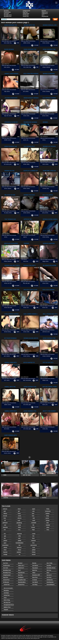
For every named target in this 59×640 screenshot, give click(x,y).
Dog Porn (25, 12)
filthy (24, 283)
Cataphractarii (26, 10)
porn (24, 91)
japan (34, 508)
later (48, 188)
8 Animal (33, 579)
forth (10, 283)
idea (47, 428)
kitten (20, 527)
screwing (48, 91)
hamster (6, 552)
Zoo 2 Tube (48, 563)
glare (10, 164)
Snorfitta (48, 565)
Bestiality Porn (7, 16)
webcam (6, 508)
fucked (7, 428)
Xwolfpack (19, 577)
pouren (24, 140)
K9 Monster (26, 15)
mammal (34, 540)
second (6, 515)
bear (11, 307)
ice (20, 554)
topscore (20, 533)
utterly (28, 164)
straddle (5, 140)
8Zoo (47, 572)
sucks (20, 515)
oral (6, 525)
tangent (44, 380)
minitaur (5, 261)
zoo (6, 529)
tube (48, 522)
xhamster (6, 527)
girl (20, 511)
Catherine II (45, 13)
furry (49, 529)
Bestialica (5, 590)
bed (5, 428)
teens (20, 525)
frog (10, 42)
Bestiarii (44, 10)
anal (20, 538)
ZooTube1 (5, 592)
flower (20, 549)
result (48, 331)
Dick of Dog (6, 600)
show (6, 549)
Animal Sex (26, 16)
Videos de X (45, 12)
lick (34, 536)
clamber (28, 188)
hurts (5, 42)
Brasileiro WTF (35, 575)
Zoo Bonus (34, 565)
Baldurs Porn (6, 607)
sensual (47, 42)
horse (47, 283)
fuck (46, 307)
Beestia (33, 563)
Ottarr (32, 572)
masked (48, 525)
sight (24, 380)
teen (34, 513)
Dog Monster (45, 16)
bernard (5, 331)
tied (7, 115)
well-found (44, 331)
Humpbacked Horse (8, 604)
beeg (48, 515)
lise (20, 545)
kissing (9, 331)
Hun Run (19, 575)
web (34, 518)
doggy (43, 261)
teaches (28, 212)
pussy (43, 212)
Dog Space (34, 567)
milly (20, 536)
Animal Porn (26, 13)
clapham (9, 188)
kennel (34, 554)
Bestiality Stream (50, 567)
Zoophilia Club (21, 579)
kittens (6, 513)
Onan (4, 597)
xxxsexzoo (48, 511)
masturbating (28, 380)
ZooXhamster (49, 582)
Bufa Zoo (33, 570)
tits (34, 525)
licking (48, 520)
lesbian (49, 513)
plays (48, 527)
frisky (48, 508)
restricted (48, 67)
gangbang (20, 522)
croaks (8, 42)
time (6, 518)
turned (47, 115)
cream (34, 533)
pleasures (10, 261)
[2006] (20, 540)
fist (4, 212)
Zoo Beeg (33, 584)
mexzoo (5, 453)
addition (25, 42)
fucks (20, 513)
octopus (44, 67)
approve (25, 237)
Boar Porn (34, 577)
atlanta (6, 547)
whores (20, 518)
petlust (6, 540)
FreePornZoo (7, 12)
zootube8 (34, 522)
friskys (34, 552)
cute (34, 511)
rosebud (8, 356)
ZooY (43, 15)
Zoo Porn (6, 10)
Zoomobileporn (49, 584)
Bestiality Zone (8, 15)
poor (5, 356)
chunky (43, 428)
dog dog (29, 5)
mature (8, 380)
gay (6, 536)
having (47, 237)
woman (28, 42)
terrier (24, 261)
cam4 (34, 520)
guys (6, 542)
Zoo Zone (6, 13)
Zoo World (34, 582)
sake (26, 283)
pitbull (34, 549)
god (28, 283)
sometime (44, 188)
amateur (20, 552)
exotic (43, 164)
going (7, 212)
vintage (6, 554)
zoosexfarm (6, 545)
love (34, 542)
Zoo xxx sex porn (7, 588)
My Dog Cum (6, 602)
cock (47, 380)
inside (28, 331)
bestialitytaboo (20, 542)
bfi (6, 520)
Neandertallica (20, 582)
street (28, 115)
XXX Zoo (48, 570)
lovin (34, 547)
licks (27, 261)
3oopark (5, 609)
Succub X (48, 575)
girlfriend (6, 522)
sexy (20, 529)
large (5, 115)
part (6, 511)
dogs (34, 529)
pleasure (20, 547)
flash (9, 307)
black (20, 508)
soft (4, 164)
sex (27, 140)
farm (34, 538)
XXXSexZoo (49, 579)
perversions (34, 545)
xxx (6, 533)
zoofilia (24, 188)
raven (5, 67)
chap (5, 91)
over (28, 307)
